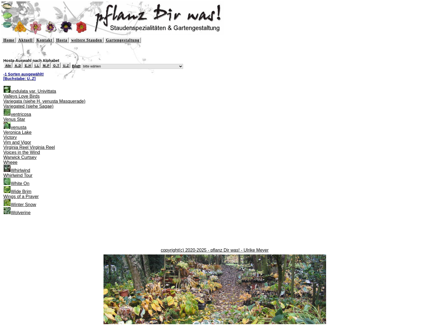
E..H (28, 65)
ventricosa (21, 114)
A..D (18, 65)
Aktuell (25, 40)
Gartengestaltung (122, 40)
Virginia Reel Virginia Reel (29, 147)
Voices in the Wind (21, 152)
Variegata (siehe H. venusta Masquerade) (44, 101)
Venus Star (14, 119)
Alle (8, 65)
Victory (10, 137)
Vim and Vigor (17, 142)
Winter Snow (23, 204)
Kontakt (44, 40)
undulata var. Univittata (33, 91)
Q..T (56, 65)
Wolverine (21, 212)
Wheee (10, 162)
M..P (46, 65)
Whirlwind (20, 170)
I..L (37, 65)
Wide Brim (21, 191)
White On (20, 183)
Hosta (61, 40)
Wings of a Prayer (21, 196)
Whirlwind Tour (18, 175)
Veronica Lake (17, 132)
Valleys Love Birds (21, 96)
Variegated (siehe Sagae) (28, 106)
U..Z (66, 65)
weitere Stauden (86, 40)
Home (8, 40)
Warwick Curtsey (19, 157)
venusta (18, 127)
